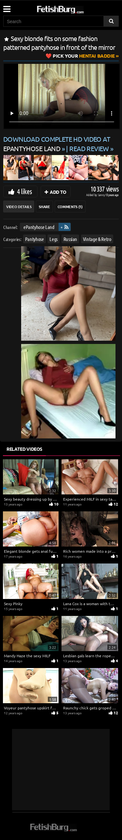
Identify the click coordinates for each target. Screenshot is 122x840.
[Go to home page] (72, 8)
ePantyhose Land (38, 227)
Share (44, 206)
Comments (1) (70, 206)
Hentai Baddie (84, 55)
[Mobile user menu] (6, 6)
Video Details (18, 206)
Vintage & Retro (97, 238)
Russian (70, 238)
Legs (53, 238)
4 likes (24, 191)
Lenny (102, 194)
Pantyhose (34, 238)
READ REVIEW (89, 148)
